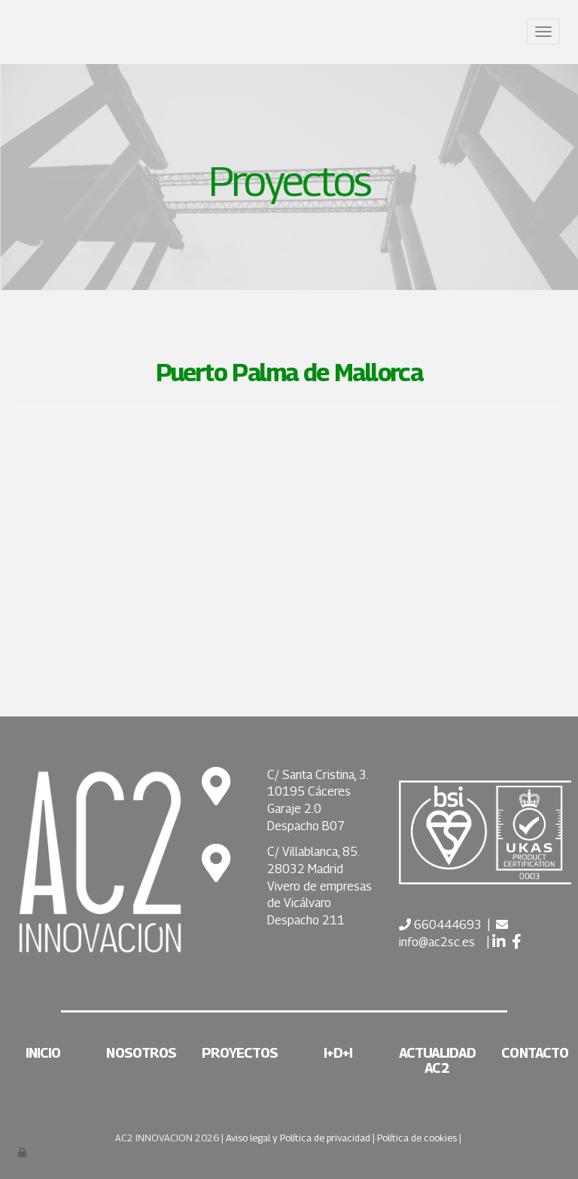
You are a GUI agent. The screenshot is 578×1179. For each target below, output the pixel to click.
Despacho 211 (306, 920)
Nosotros (141, 1053)
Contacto (534, 1053)
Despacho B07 (306, 826)
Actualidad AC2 (437, 1060)
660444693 (446, 925)
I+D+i (338, 1053)
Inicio (43, 1053)
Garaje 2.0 (294, 809)
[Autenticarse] (23, 1152)
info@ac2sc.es (437, 942)
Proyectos (240, 1053)
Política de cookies (417, 1138)
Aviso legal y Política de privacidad (298, 1138)
